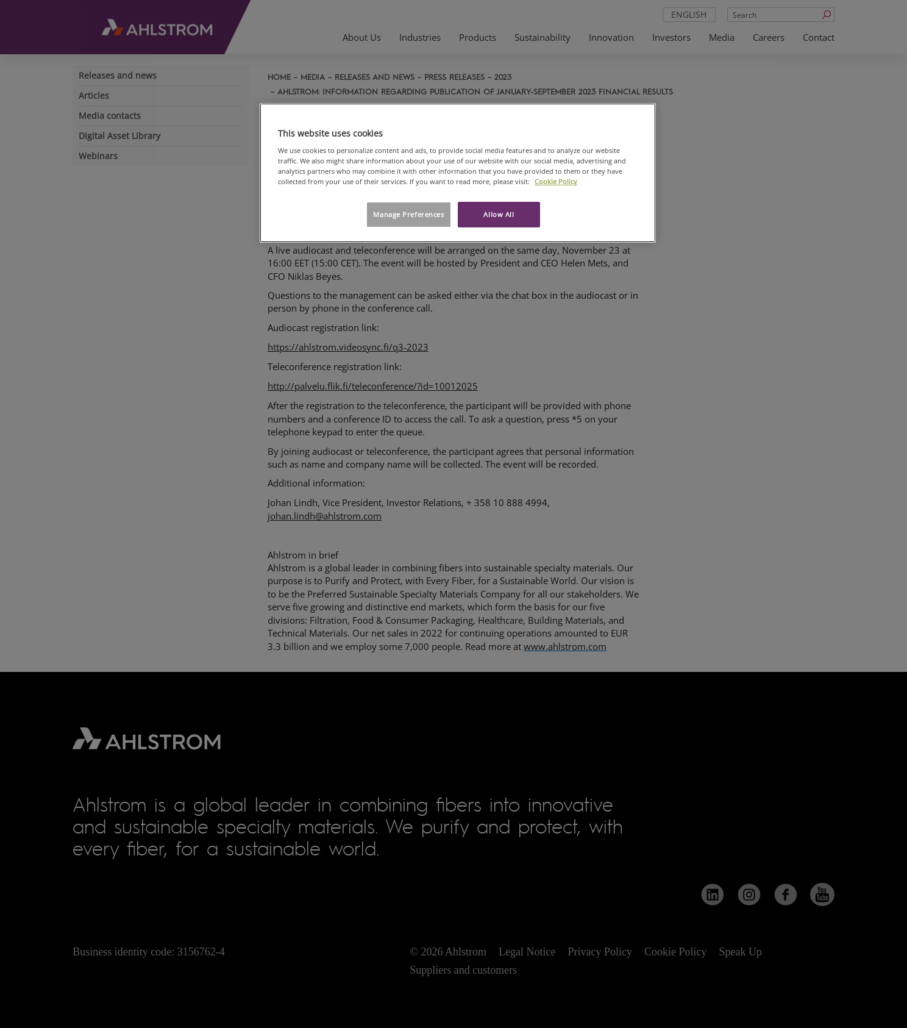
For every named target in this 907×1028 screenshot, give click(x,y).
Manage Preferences (408, 214)
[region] (458, 173)
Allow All (498, 214)
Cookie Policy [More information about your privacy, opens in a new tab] (556, 181)
